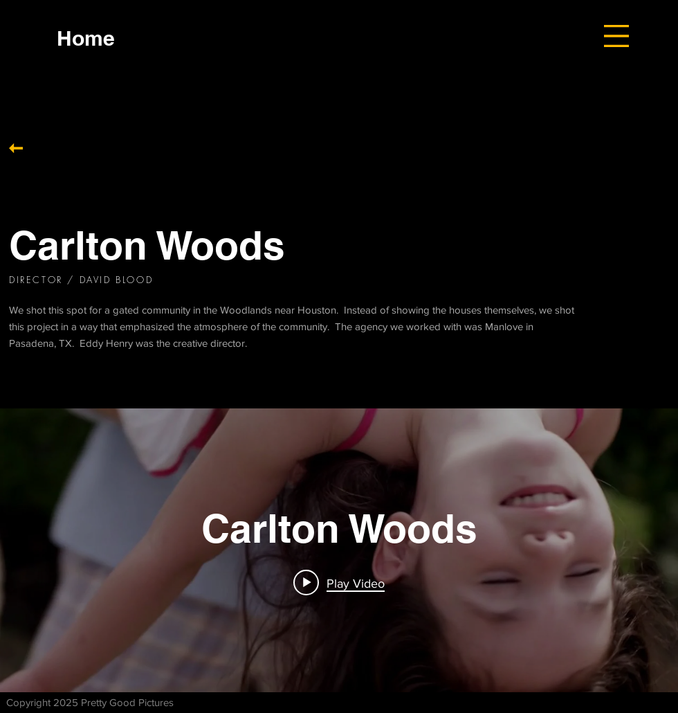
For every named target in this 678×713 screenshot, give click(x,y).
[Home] (86, 37)
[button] (616, 36)
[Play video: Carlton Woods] (339, 583)
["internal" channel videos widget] (339, 550)
